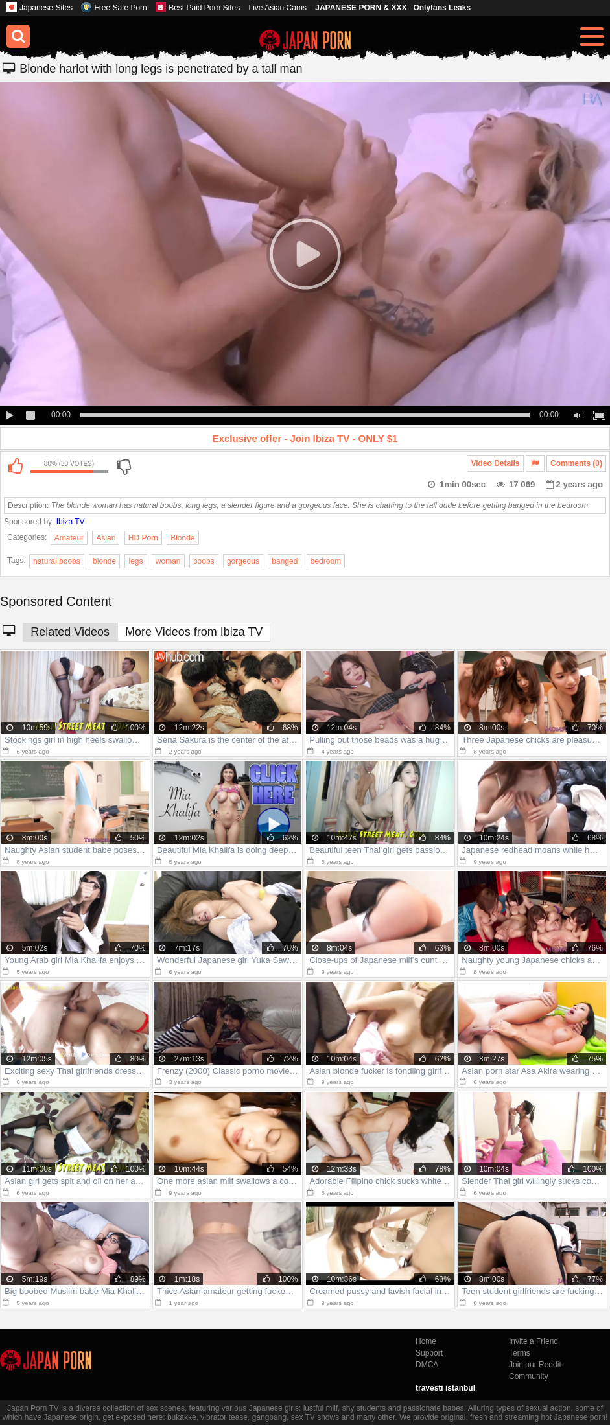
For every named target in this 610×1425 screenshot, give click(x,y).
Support (429, 1353)
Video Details (495, 463)
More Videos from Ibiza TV (194, 631)
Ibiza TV (70, 521)
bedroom (326, 561)
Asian (105, 537)
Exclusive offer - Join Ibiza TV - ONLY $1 (305, 438)
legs (135, 561)
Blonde (182, 537)
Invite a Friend (533, 1341)
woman (168, 561)
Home (426, 1341)
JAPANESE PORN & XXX (360, 7)
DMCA (427, 1364)
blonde (104, 561)
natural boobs (56, 561)
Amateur (69, 537)
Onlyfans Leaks (442, 7)
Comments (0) (576, 463)
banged (285, 561)
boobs (204, 561)
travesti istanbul (445, 1388)
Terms (519, 1353)
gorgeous (243, 561)
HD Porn (143, 537)
